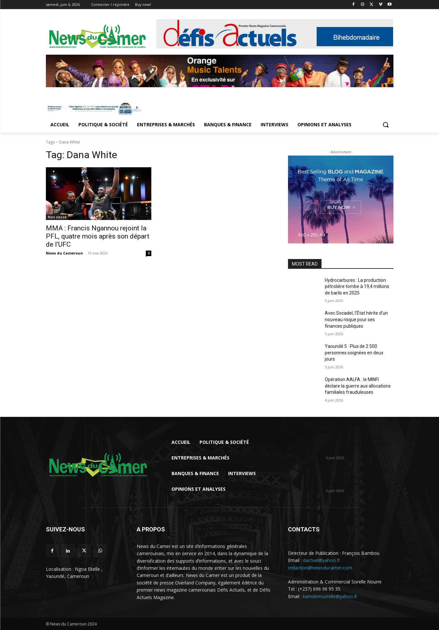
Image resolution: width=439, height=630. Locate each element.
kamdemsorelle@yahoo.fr (330, 596)
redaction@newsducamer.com (320, 568)
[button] (385, 124)
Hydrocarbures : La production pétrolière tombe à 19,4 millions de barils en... (358, 444)
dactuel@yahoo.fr (321, 560)
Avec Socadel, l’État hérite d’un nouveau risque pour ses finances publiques (356, 319)
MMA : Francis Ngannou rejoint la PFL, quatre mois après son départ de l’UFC (97, 236)
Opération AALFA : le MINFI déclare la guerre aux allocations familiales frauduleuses (358, 386)
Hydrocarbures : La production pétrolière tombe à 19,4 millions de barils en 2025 (357, 286)
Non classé (57, 217)
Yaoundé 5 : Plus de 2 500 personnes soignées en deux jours (354, 353)
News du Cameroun (64, 253)
